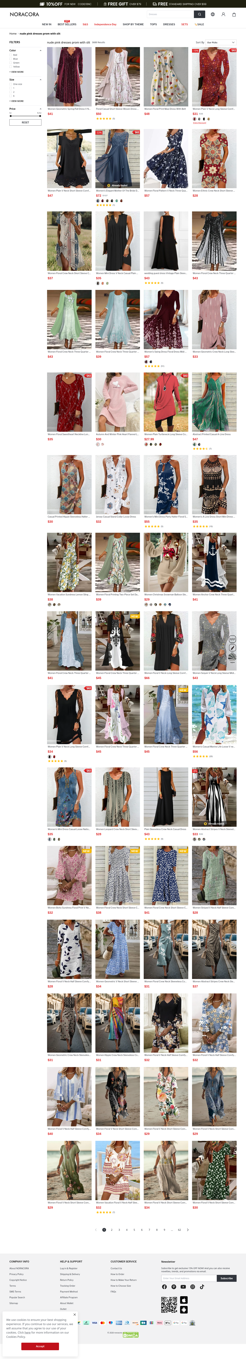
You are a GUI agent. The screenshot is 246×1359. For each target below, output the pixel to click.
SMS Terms (15, 1291)
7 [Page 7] (149, 1230)
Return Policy (67, 1280)
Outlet (63, 1309)
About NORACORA (19, 1268)
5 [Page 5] (134, 1230)
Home (13, 33)
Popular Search (17, 1297)
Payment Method (69, 1291)
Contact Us (116, 1268)
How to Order (117, 1274)
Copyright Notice (18, 1280)
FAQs (113, 1291)
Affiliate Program (69, 1297)
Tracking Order (67, 1285)
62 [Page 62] (179, 1230)
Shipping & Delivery (70, 1274)
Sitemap (13, 1303)
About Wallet (66, 1303)
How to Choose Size (121, 1285)
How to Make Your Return (123, 1280)
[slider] (11, 116)
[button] (25, 50)
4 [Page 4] (126, 1230)
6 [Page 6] (141, 1230)
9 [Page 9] (164, 1230)
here (28, 1332)
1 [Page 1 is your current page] (104, 1230)
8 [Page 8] (157, 1230)
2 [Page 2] (111, 1230)
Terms (12, 1285)
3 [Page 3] (119, 1230)
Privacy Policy (16, 1274)
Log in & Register (69, 1268)
